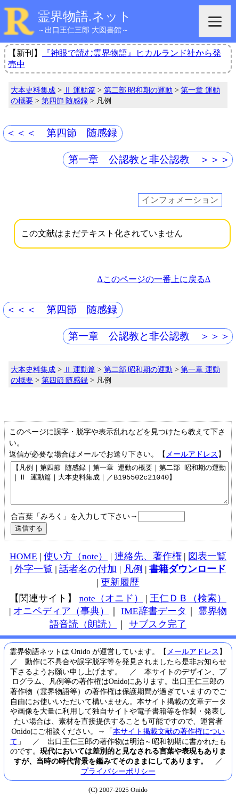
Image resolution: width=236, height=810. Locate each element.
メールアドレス (192, 454)
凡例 (133, 577)
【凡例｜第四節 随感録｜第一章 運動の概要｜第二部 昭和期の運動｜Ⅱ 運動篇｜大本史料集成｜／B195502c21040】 (120, 487)
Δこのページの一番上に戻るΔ (153, 279)
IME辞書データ (153, 619)
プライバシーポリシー (118, 779)
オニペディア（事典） (61, 619)
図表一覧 (207, 564)
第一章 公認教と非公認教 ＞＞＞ (149, 159)
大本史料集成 (33, 90)
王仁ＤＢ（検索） (188, 606)
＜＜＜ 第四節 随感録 (61, 132)
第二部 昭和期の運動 (138, 90)
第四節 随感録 (65, 100)
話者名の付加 (88, 577)
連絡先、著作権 (148, 564)
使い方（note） (76, 564)
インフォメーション (180, 200)
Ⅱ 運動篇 (80, 90)
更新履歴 (120, 590)
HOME (23, 564)
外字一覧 (33, 577)
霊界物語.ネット (84, 16)
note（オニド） (111, 606)
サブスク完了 (157, 632)
